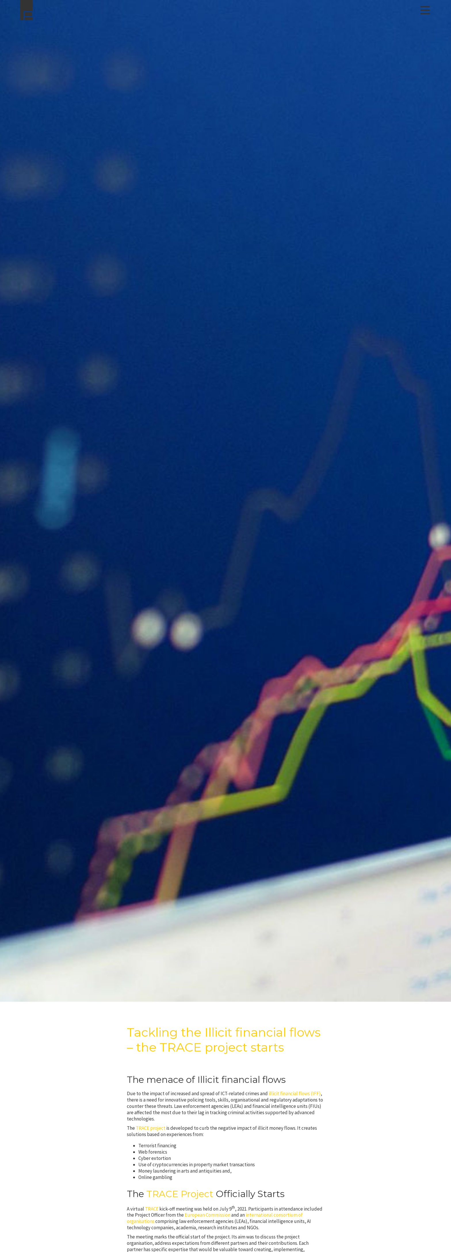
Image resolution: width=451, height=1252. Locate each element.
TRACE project (150, 1128)
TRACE (151, 1208)
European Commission (207, 1215)
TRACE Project (179, 1193)
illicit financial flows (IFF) (295, 1093)
